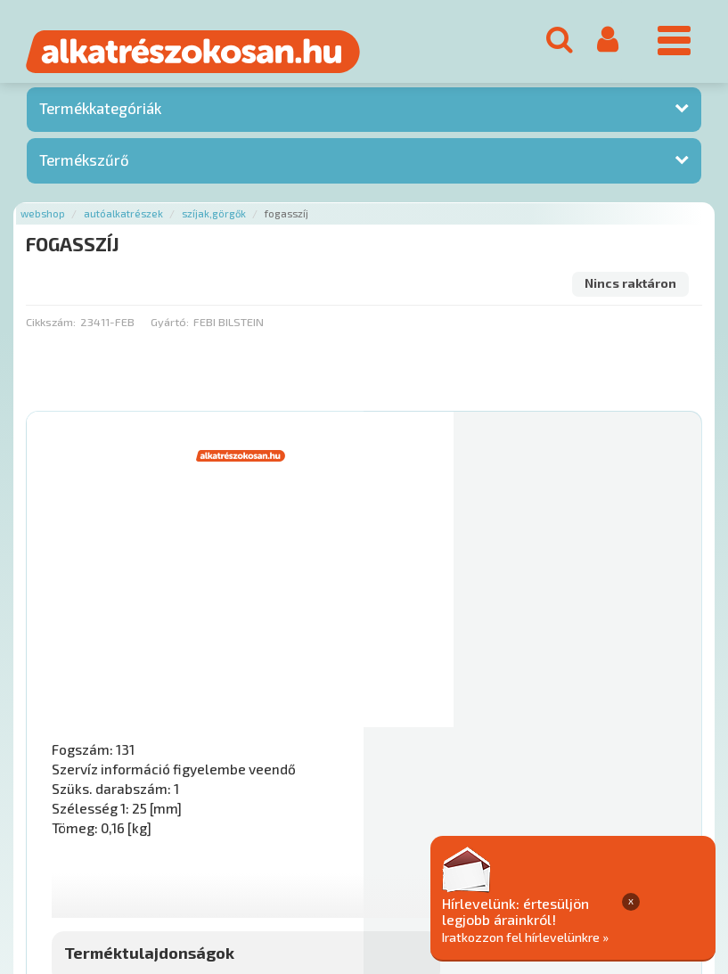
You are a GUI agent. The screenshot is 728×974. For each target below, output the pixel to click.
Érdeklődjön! (613, 741)
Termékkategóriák (100, 115)
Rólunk (116, 847)
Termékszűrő (84, 166)
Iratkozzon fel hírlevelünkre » (612, 935)
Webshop (42, 219)
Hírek (165, 847)
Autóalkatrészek (123, 219)
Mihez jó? (425, 697)
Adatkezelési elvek (81, 865)
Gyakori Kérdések (363, 847)
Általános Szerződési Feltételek (520, 847)
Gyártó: (170, 328)
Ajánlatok (54, 847)
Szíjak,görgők (214, 219)
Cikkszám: (51, 328)
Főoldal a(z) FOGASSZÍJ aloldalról (118, 790)
